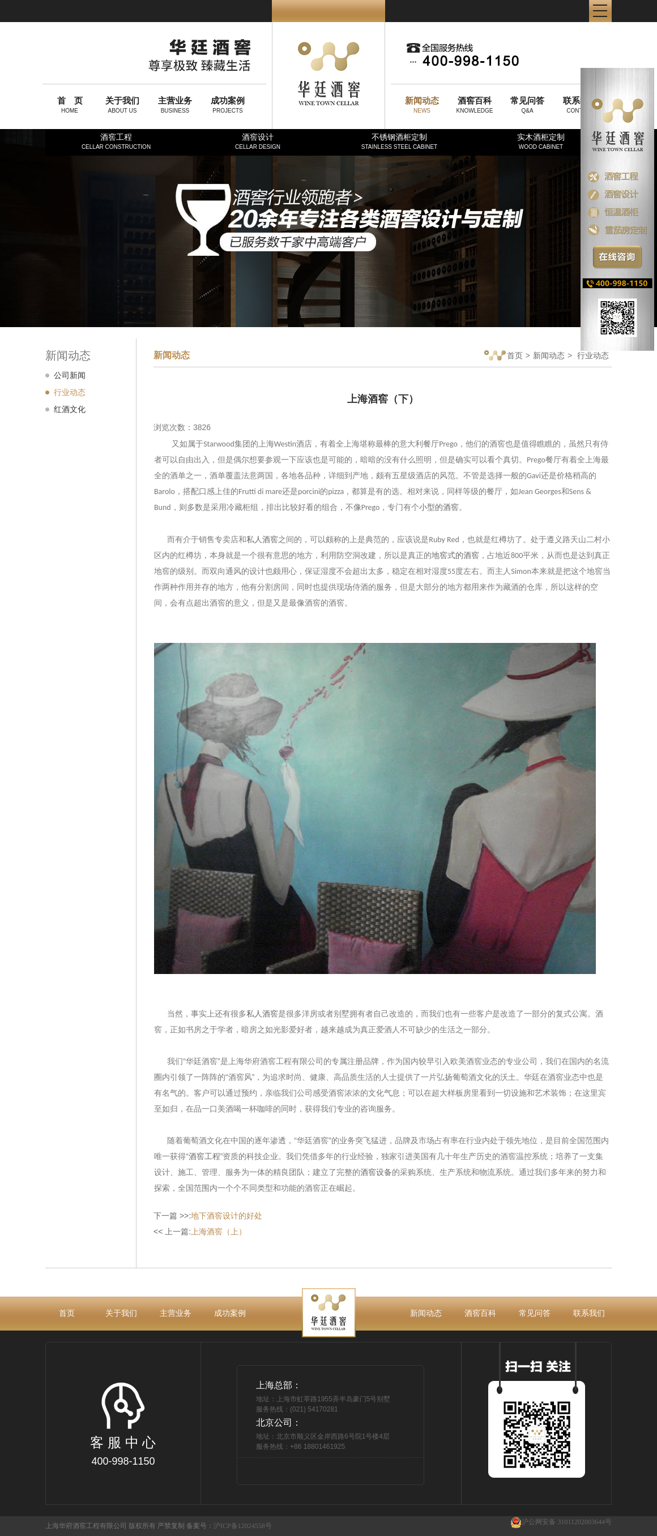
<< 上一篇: (199, 1231)
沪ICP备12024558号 (243, 1526)
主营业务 (175, 1313)
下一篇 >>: (207, 1215)
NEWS (421, 105)
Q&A (527, 105)
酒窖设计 (257, 141)
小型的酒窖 (439, 507)
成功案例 (230, 1313)
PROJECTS (227, 105)
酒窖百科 (480, 1313)
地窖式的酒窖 (455, 555)
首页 (503, 356)
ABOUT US (122, 105)
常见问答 (535, 1313)
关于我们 (121, 1313)
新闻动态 (549, 355)
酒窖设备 (376, 1172)
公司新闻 (70, 375)
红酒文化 (70, 409)
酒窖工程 (116, 141)
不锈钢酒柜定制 (399, 141)
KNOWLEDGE (474, 105)
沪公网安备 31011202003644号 (561, 1522)
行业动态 (70, 392)
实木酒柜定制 (541, 141)
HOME (69, 105)
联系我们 (589, 1313)
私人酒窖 (262, 539)
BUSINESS (175, 105)
